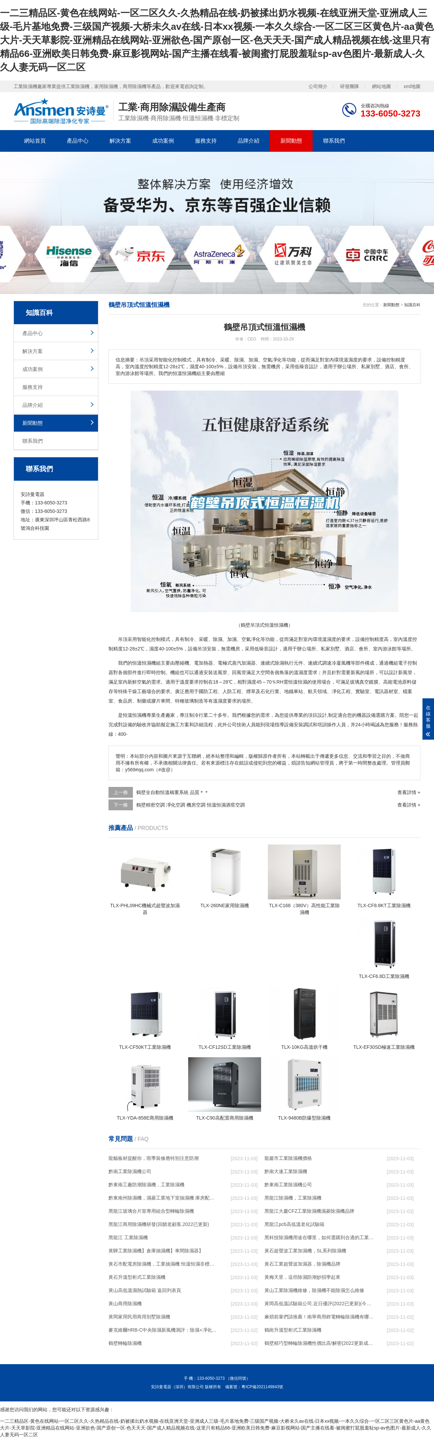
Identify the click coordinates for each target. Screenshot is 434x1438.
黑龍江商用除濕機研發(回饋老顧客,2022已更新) (158, 1224)
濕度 (331, 639)
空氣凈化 (250, 639)
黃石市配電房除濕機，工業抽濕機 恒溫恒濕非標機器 (163, 1264)
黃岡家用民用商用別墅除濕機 (139, 1316)
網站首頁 (35, 141)
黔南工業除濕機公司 (129, 1171)
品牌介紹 (248, 141)
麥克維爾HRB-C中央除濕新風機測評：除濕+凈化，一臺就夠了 (163, 1330)
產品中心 (77, 141)
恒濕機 (139, 715)
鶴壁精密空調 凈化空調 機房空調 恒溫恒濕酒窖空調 (190, 805)
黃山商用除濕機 (125, 1303)
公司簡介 (318, 86)
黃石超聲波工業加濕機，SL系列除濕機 (305, 1250)
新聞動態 (291, 141)
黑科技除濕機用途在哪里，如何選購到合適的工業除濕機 (319, 1237)
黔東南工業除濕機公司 (288, 1184)
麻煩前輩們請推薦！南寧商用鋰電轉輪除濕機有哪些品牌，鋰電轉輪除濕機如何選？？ (319, 1316)
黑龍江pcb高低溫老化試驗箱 (294, 1224)
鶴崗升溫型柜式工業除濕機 (292, 1330)
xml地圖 (411, 86)
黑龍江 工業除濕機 (128, 1237)
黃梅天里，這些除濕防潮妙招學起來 (302, 1277)
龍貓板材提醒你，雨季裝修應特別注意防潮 (153, 1158)
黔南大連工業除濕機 (285, 1171)
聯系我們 (334, 141)
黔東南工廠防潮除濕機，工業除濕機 (146, 1184)
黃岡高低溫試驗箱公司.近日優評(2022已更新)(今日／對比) (319, 1303)
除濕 (217, 639)
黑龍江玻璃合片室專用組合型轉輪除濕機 (151, 1211)
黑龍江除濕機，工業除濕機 (292, 1198)
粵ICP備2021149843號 (262, 1386)
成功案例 (163, 141)
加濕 (232, 639)
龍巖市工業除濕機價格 (288, 1158)
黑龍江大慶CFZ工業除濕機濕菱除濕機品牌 (309, 1211)
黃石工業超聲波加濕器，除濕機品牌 (302, 1264)
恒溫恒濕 (297, 682)
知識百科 (412, 305)
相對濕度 (246, 682)
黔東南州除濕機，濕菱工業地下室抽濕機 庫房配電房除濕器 (163, 1198)
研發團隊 (349, 86)
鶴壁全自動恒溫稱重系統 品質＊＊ (172, 792)
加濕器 (248, 663)
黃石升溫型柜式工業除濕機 (136, 1277)
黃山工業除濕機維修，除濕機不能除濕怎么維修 (314, 1290)
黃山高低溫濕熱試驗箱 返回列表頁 (144, 1290)
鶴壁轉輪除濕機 (125, 1343)
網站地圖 (381, 86)
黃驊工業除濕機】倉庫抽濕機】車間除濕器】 (155, 1250)
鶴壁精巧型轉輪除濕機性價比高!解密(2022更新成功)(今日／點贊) (319, 1343)
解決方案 (120, 141)
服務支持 (206, 141)
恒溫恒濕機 (144, 663)
